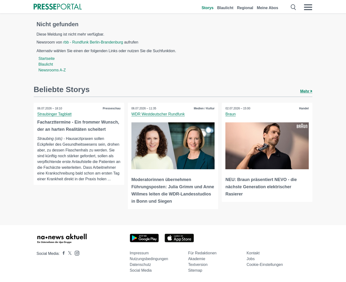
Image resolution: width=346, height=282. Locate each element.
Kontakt (253, 253)
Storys (208, 8)
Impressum (139, 253)
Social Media (141, 270)
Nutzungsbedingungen (149, 259)
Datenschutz (140, 265)
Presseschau (112, 108)
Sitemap (195, 270)
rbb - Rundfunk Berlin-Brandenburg (93, 42)
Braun (230, 114)
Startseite (46, 58)
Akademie (196, 259)
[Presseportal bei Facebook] (62, 253)
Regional (245, 8)
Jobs (251, 259)
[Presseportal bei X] (68, 253)
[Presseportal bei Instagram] (75, 253)
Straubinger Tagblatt (54, 114)
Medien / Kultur (204, 108)
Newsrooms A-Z (52, 70)
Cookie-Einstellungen (265, 265)
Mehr (306, 91)
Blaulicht (225, 8)
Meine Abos (267, 8)
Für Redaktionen (202, 253)
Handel (304, 108)
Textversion (198, 265)
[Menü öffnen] (308, 7)
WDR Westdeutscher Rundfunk (158, 114)
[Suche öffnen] (293, 7)
